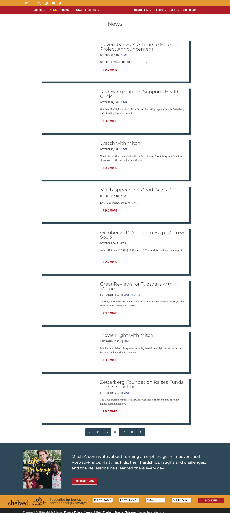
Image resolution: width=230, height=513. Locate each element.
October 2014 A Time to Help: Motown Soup (143, 232)
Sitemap (130, 509)
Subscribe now (84, 478)
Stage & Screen (86, 10)
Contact (108, 509)
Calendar (189, 10)
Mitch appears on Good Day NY (135, 187)
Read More (110, 66)
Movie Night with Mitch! (127, 332)
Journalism (140, 10)
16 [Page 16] (115, 429)
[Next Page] (140, 429)
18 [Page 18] (132, 429)
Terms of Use (92, 509)
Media (119, 509)
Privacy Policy (73, 509)
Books (65, 10)
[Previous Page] (89, 429)
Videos (174, 10)
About (38, 10)
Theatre (135, 291)
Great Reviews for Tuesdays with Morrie (136, 283)
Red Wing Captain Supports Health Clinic (140, 91)
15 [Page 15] (106, 429)
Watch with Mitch (120, 140)
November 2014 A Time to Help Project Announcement (135, 44)
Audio (159, 10)
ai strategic (158, 509)
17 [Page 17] (123, 429)
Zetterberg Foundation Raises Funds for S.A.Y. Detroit (141, 381)
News (53, 10)
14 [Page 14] (98, 429)
